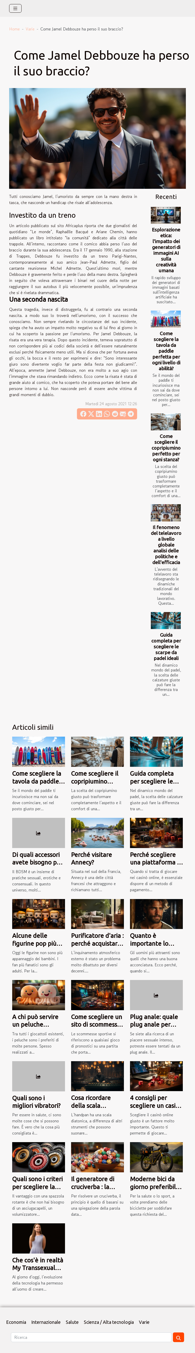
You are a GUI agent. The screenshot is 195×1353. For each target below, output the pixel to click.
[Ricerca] (91, 1337)
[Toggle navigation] (15, 8)
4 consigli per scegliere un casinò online (156, 1105)
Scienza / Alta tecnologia (109, 1322)
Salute (72, 1322)
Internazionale (46, 1322)
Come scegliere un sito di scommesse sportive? (96, 1024)
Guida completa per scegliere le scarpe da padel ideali (166, 646)
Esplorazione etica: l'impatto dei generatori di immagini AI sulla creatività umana (166, 250)
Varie (30, 29)
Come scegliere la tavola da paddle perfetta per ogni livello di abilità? (166, 351)
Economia (16, 1322)
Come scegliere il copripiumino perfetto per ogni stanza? (166, 447)
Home (14, 29)
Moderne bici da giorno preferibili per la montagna (153, 1187)
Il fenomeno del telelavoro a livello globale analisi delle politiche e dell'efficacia (166, 545)
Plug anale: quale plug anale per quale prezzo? (154, 1024)
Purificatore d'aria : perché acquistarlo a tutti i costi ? (97, 943)
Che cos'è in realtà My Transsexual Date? (37, 1268)
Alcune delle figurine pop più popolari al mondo (37, 943)
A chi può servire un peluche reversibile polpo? (36, 1024)
